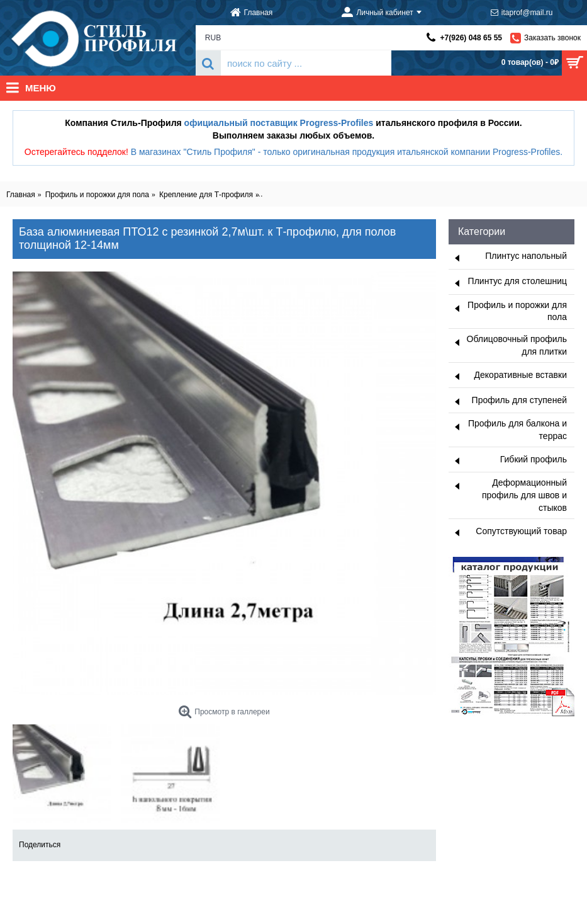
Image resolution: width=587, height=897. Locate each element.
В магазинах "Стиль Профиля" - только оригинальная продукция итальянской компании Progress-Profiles (346, 152)
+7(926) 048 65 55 (471, 37)
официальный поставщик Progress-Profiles (279, 123)
